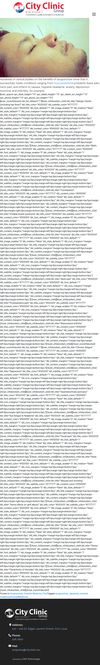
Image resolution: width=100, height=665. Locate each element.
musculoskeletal (63, 83)
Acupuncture (16, 593)
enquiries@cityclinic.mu (26, 649)
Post (45, 593)
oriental (84, 593)
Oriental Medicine (33, 593)
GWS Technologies (31, 659)
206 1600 (17, 639)
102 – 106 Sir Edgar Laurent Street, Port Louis (39, 628)
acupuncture (61, 593)
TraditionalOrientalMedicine (14, 597)
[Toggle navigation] (94, 14)
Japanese (74, 593)
